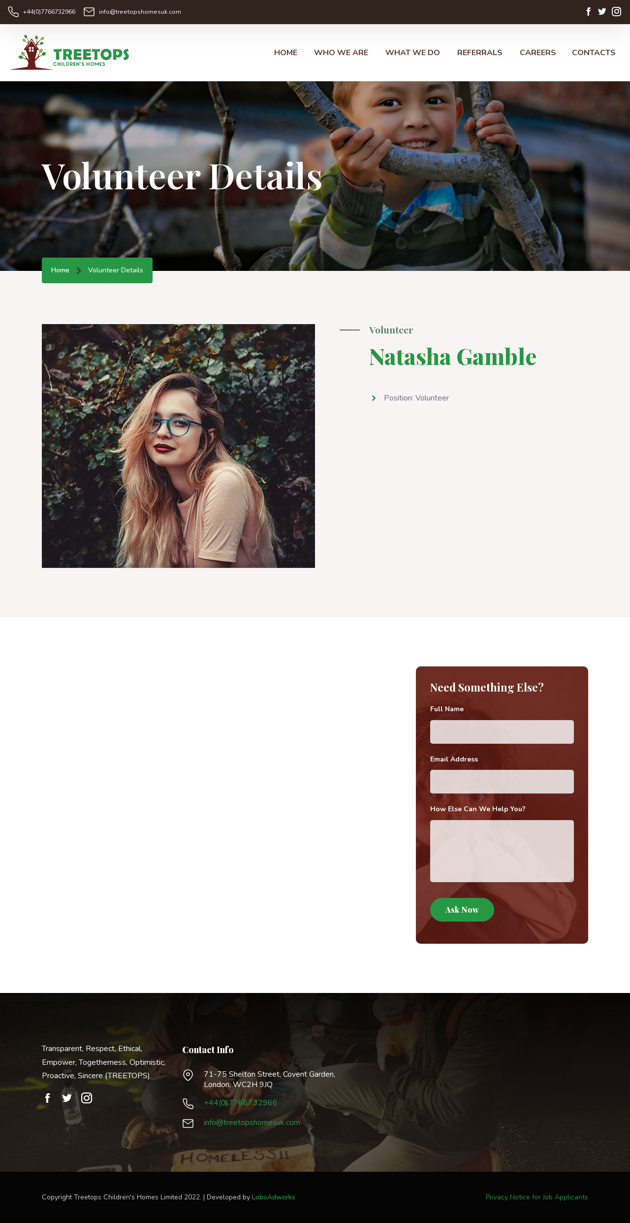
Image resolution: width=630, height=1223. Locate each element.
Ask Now (462, 910)
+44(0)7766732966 (49, 12)
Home (60, 270)
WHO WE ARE (341, 53)
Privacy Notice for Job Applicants (537, 1197)
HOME (285, 53)
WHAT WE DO (412, 53)
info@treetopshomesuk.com (137, 12)
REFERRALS (480, 53)
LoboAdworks (273, 1197)
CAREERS (538, 53)
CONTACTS (594, 53)
